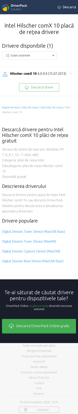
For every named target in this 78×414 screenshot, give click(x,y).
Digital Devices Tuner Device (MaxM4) (29, 241)
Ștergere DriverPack (39, 351)
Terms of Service (39, 377)
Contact (39, 383)
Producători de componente (39, 356)
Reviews (39, 393)
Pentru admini (39, 367)
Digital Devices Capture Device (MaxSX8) (31, 251)
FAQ (39, 388)
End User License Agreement (39, 372)
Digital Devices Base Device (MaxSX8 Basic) (33, 261)
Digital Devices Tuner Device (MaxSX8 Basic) (33, 231)
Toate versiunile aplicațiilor (39, 345)
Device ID (39, 361)
